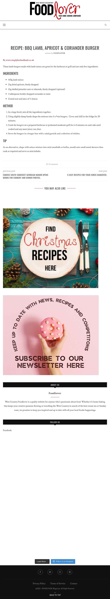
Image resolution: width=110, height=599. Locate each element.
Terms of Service (57, 583)
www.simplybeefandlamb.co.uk (20, 60)
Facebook (7, 430)
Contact (73, 583)
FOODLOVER (59, 53)
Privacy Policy (39, 583)
